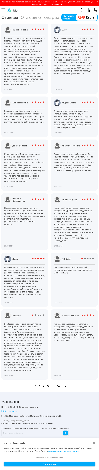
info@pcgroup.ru (9, 411)
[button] (81, 10)
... (52, 386)
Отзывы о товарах (40, 17)
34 (58, 386)
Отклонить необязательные (49, 458)
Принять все (49, 464)
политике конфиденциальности (64, 451)
